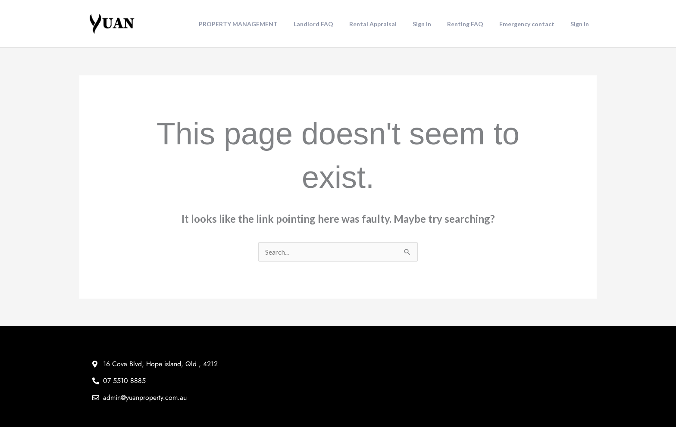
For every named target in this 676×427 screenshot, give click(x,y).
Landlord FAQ (334, 24)
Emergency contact (532, 24)
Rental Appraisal (390, 24)
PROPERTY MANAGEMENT (263, 24)
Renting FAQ (475, 24)
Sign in (435, 24)
